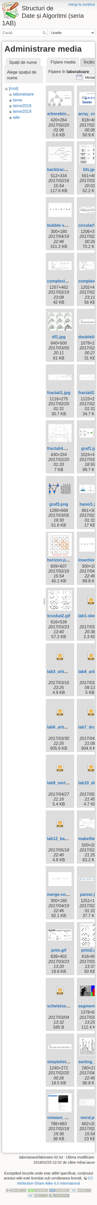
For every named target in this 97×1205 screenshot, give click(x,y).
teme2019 (22, 111)
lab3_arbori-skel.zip (66, 671)
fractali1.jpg (58, 392)
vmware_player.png (66, 1117)
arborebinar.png (63, 114)
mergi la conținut (81, 4)
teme (17, 100)
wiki (16, 117)
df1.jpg (58, 337)
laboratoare (23, 94)
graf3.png (58, 504)
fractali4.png (59, 448)
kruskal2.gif (58, 616)
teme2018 (22, 106)
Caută (44, 33)
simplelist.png (61, 1062)
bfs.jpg (89, 169)
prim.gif (58, 950)
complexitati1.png (64, 281)
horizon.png (59, 560)
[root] (13, 88)
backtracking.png (64, 169)
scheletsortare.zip (64, 1006)
